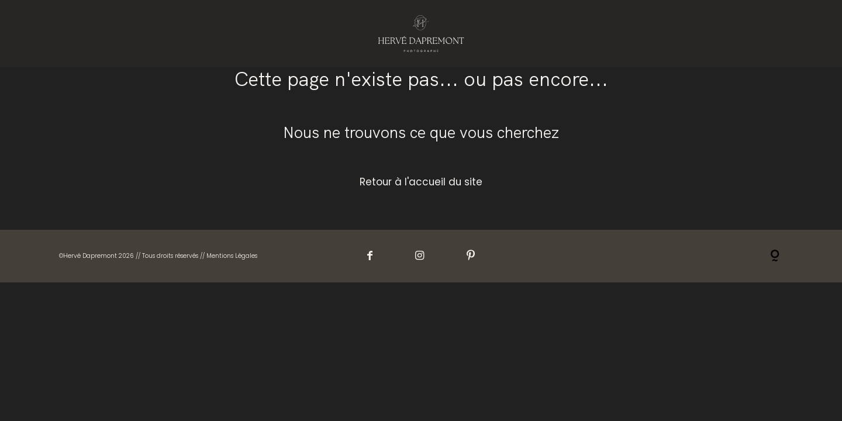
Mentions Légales (231, 255)
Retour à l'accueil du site (421, 182)
